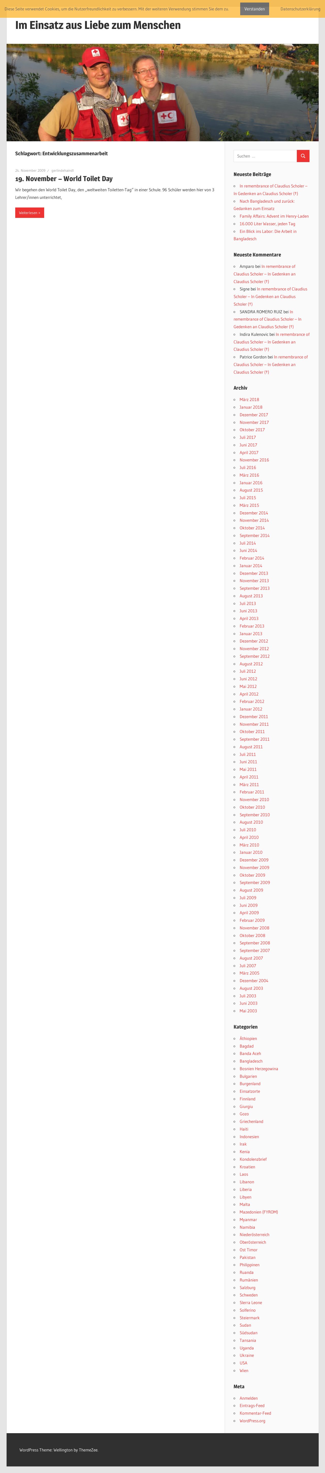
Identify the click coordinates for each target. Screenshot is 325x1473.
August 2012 (251, 663)
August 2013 (251, 595)
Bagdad (247, 1046)
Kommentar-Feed (255, 1413)
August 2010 (251, 822)
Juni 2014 (248, 550)
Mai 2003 (248, 1010)
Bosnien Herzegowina (259, 1068)
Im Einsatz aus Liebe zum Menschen (98, 25)
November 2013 (254, 580)
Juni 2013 (248, 610)
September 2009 (255, 882)
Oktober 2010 (252, 807)
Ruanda (247, 1272)
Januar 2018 (251, 407)
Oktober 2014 (252, 527)
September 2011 (255, 739)
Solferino (248, 1310)
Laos (244, 1174)
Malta (245, 1204)
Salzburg (247, 1287)
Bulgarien (248, 1076)
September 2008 (255, 942)
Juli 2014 (248, 543)
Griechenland (251, 1121)
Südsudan (248, 1332)
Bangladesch (251, 1061)
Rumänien (249, 1280)
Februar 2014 (252, 558)
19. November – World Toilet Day (64, 178)
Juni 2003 (248, 1003)
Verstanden (255, 8)
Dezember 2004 (254, 980)
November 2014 (254, 520)
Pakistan (247, 1257)
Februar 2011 (252, 791)
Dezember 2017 (254, 414)
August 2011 (251, 746)
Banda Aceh (250, 1053)
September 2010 (255, 814)
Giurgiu (246, 1106)
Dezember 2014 (254, 512)
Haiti (244, 1129)
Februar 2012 (252, 701)
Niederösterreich (254, 1234)
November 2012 (254, 648)
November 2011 (254, 724)
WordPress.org (252, 1420)
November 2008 (254, 927)
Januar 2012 (251, 709)
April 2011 (249, 776)
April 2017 (249, 452)
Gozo (244, 1113)
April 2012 (249, 694)
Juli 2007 (248, 965)
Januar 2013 (251, 633)
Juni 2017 (248, 444)
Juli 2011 (248, 754)
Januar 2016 (251, 482)
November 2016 (254, 459)
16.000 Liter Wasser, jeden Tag (267, 223)
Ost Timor (248, 1249)
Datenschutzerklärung (300, 8)
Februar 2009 (252, 920)
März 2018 (249, 399)
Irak (243, 1144)
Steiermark (250, 1317)
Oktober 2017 (252, 429)
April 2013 (249, 618)
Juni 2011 (248, 761)
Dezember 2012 (254, 641)
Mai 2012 (248, 686)
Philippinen (249, 1264)
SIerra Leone (251, 1302)
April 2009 (249, 912)
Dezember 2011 (254, 716)
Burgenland (250, 1083)
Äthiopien (248, 1038)
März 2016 (249, 475)
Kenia (245, 1151)
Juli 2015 (248, 497)
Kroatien (247, 1166)
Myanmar (248, 1219)
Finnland (247, 1098)
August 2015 (251, 490)
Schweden (249, 1294)
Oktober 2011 (252, 731)
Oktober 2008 (252, 935)
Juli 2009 (248, 897)
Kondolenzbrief (253, 1159)
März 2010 (249, 844)
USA (243, 1362)
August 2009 (251, 890)
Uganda (247, 1347)
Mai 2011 (248, 769)
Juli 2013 (248, 603)
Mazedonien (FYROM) (259, 1212)
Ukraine (247, 1355)
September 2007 (255, 950)
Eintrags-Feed (252, 1405)
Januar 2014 (251, 565)
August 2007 (251, 958)
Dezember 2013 (254, 573)
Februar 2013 (252, 626)
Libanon (247, 1181)
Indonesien (249, 1136)
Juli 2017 (248, 437)
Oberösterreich (253, 1242)
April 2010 (249, 837)
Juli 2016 (248, 467)
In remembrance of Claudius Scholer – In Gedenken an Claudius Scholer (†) (265, 274)
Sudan (245, 1325)
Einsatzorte (250, 1091)
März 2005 (249, 973)
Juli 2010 (248, 829)
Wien (244, 1370)
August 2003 (251, 988)
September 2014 (255, 535)
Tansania (248, 1340)
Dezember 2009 (254, 859)
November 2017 (254, 422)
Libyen (245, 1197)
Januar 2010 (251, 852)
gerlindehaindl (63, 170)
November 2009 (254, 867)
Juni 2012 (248, 678)
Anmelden (249, 1398)
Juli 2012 (248, 671)
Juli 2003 (248, 995)
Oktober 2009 (252, 875)
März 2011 (249, 784)
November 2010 (254, 799)
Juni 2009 (248, 905)
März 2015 (249, 505)
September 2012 (255, 656)
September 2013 (255, 588)
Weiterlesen (28, 212)
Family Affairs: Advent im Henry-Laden (274, 216)
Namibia (247, 1227)
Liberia (246, 1189)
